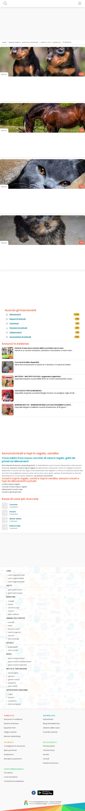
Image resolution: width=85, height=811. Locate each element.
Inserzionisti (48, 719)
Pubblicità (9, 715)
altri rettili (12, 686)
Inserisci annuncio (50, 763)
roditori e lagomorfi (30, 42)
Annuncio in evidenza (13, 719)
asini (10, 625)
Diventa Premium (11, 723)
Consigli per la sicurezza (14, 746)
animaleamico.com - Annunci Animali (47, 802)
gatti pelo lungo (15, 593)
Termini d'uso (49, 750)
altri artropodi (14, 704)
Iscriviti (46, 754)
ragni (10, 694)
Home (4, 42)
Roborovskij (14, 526)
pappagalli (13, 647)
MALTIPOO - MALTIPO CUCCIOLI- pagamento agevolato (38, 376)
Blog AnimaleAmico (51, 723)
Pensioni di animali (18, 328)
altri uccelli (13, 650)
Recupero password (12, 758)
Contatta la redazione (14, 781)
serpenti (12, 683)
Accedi (46, 758)
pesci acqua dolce (16, 658)
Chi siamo (8, 772)
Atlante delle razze (51, 727)
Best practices (10, 750)
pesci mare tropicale (17, 665)
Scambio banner (50, 732)
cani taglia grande (16, 582)
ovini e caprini (14, 632)
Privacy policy (49, 746)
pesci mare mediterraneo (19, 661)
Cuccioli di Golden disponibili (27, 362)
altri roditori (13, 614)
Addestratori (16, 332)
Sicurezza (9, 742)
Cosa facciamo (11, 777)
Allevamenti (15, 314)
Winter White (15, 518)
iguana (11, 676)
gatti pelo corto (15, 590)
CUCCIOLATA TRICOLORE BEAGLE (28, 391)
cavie (10, 604)
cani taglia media (16, 578)
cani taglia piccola (16, 575)
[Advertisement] (42, 23)
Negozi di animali (18, 319)
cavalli (11, 622)
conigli (11, 601)
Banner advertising (12, 736)
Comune (13, 504)
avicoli (11, 635)
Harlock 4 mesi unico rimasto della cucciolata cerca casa (39, 348)
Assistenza (9, 754)
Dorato (12, 511)
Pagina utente (10, 732)
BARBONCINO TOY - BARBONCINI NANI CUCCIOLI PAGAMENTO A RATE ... (43, 405)
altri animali (13, 639)
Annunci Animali (14, 42)
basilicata (57, 42)
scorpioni (12, 701)
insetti (11, 697)
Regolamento (50, 742)
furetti (11, 611)
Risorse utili (49, 715)
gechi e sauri (13, 679)
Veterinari (14, 323)
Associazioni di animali (20, 337)
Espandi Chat (10, 727)
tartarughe (13, 673)
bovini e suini (14, 629)
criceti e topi (45, 42)
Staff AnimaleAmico (14, 769)
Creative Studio (41, 804)
